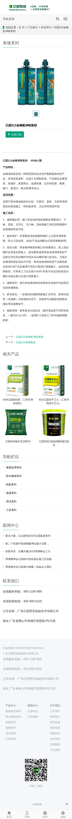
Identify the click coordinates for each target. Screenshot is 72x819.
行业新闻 (33, 716)
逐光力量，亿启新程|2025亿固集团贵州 (27, 535)
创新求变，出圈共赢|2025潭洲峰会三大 (27, 551)
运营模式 (55, 744)
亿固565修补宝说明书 (18, 441)
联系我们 (55, 716)
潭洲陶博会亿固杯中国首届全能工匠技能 (28, 559)
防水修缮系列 (14, 475)
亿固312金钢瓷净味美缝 (29, 336)
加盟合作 (55, 733)
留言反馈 (55, 722)
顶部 (63, 814)
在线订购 (15, 134)
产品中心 (11, 705)
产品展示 (32, 27)
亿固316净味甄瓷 (26, 342)
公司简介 (55, 711)
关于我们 (55, 705)
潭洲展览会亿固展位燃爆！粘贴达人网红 (28, 566)
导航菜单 (9, 19)
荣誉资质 (55, 727)
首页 (9, 814)
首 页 (21, 27)
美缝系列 (46, 27)
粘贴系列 (11, 484)
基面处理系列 (14, 467)
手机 (27, 814)
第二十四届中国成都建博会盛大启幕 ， (27, 543)
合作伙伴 (55, 738)
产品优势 (55, 749)
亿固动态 (33, 711)
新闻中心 (33, 705)
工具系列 (11, 509)
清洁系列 (11, 501)
